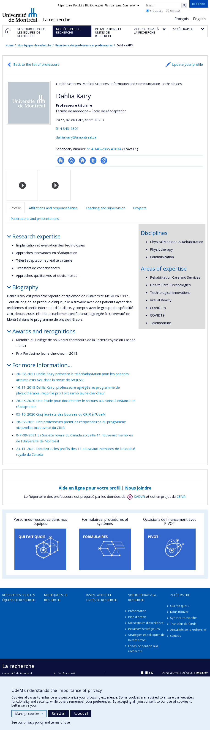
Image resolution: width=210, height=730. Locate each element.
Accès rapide (180, 595)
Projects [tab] (140, 208)
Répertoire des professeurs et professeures (84, 45)
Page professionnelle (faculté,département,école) (71, 160)
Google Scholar (103, 160)
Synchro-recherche (183, 618)
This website (154, 11)
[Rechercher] (184, 5)
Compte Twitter (93, 160)
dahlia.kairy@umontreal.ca (76, 137)
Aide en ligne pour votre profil (89, 488)
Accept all (81, 713)
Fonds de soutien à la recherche (143, 648)
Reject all (58, 713)
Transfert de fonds (183, 624)
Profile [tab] (16, 208)
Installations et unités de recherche (101, 597)
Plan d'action (137, 617)
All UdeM (173, 11)
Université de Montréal (19, 15)
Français (182, 18)
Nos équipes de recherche (34, 45)
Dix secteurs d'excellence (146, 623)
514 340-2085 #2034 (104, 149)
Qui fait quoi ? (179, 606)
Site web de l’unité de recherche (82, 160)
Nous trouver (179, 612)
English (199, 18)
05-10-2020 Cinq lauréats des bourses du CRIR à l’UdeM (61, 414)
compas (175, 636)
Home (10, 45)
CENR (181, 496)
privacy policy (34, 722)
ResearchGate (60, 160)
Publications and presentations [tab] (35, 218)
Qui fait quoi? (66, 674)
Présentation (137, 611)
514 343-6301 (67, 128)
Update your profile (187, 64)
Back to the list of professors (36, 64)
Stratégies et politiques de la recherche (146, 637)
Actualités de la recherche (188, 630)
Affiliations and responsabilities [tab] (53, 208)
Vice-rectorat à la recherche (142, 597)
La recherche (57, 19)
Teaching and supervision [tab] (105, 208)
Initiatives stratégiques (144, 629)
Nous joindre (138, 488)
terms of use (60, 722)
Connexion (131, 5)
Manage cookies (29, 713)
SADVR (135, 496)
